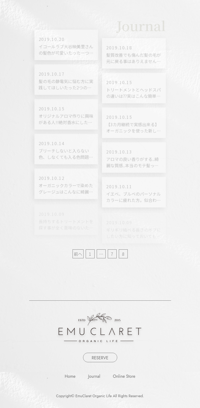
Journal (94, 376)
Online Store (124, 376)
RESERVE (100, 358)
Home (70, 376)
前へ (78, 254)
